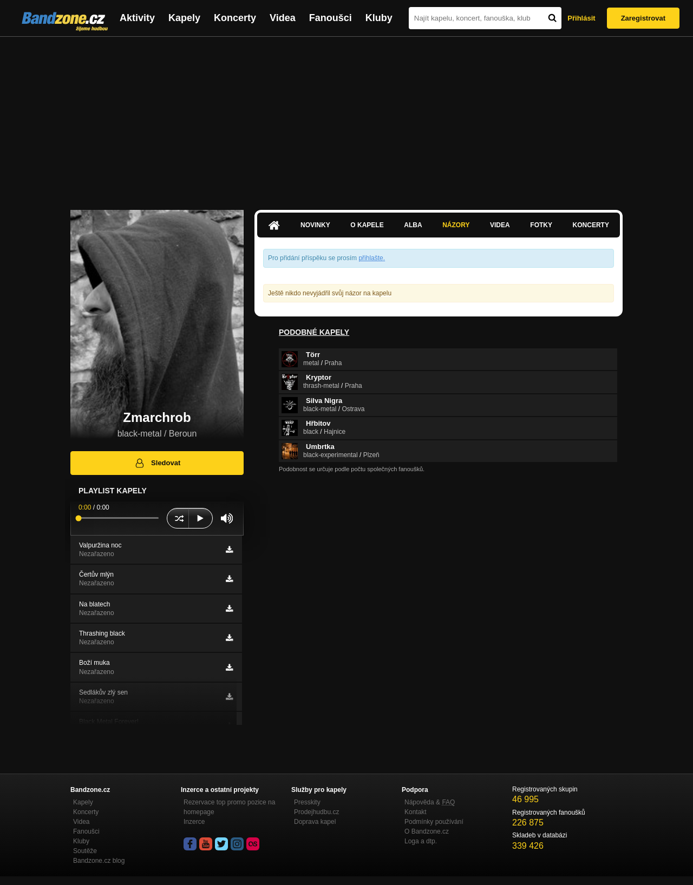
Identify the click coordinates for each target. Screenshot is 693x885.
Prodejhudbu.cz (316, 812)
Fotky (541, 225)
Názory (455, 225)
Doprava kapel (315, 821)
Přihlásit (581, 18)
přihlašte (370, 258)
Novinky (315, 225)
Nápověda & (429, 802)
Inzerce (194, 821)
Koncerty (235, 17)
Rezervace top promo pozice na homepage (229, 807)
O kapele (366, 225)
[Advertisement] (346, 118)
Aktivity (137, 17)
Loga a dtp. (420, 841)
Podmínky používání (433, 821)
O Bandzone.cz (426, 831)
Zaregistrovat (643, 18)
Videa (283, 17)
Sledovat (157, 463)
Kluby (379, 17)
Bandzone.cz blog (99, 860)
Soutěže (85, 851)
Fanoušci (330, 17)
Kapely (184, 17)
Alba (413, 225)
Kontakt (415, 812)
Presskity (307, 802)
